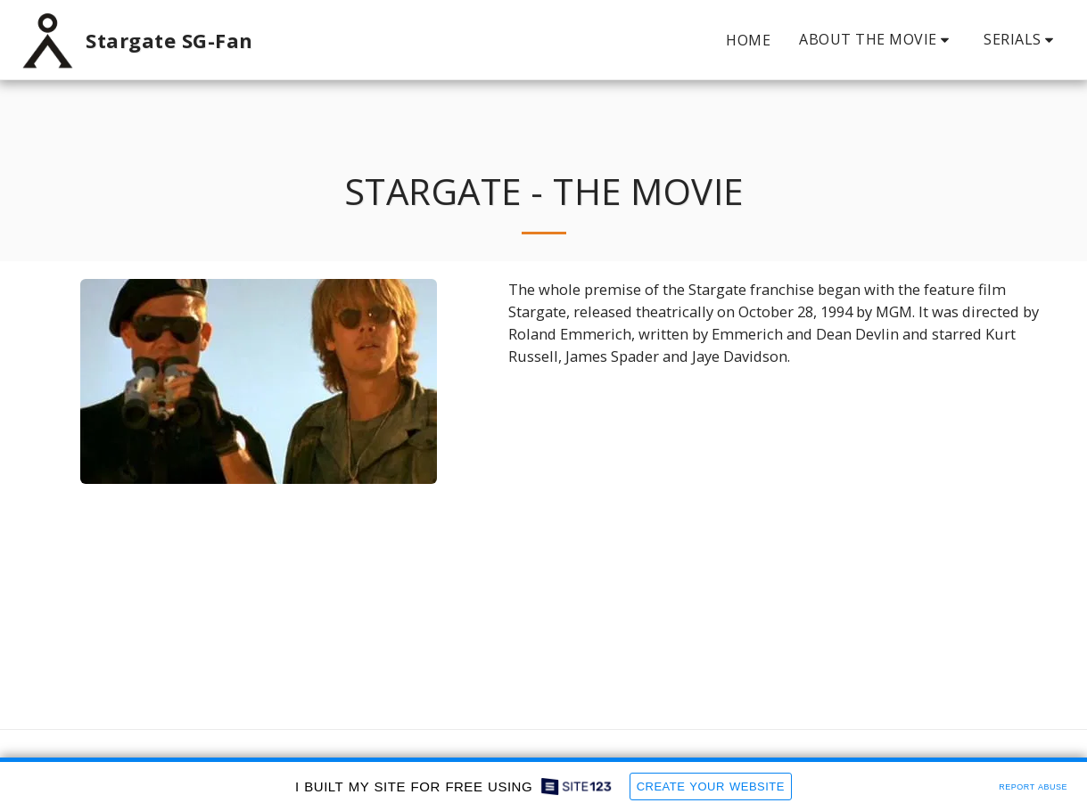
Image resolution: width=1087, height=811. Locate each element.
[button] (877, 39)
